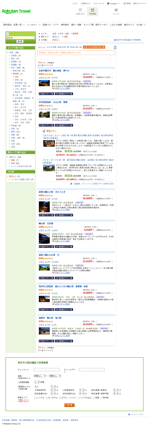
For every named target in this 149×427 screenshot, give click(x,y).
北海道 (14, 55)
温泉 (13, 163)
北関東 (14, 62)
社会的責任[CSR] (44, 420)
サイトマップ (99, 3)
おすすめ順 (51, 47)
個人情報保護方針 (26, 420)
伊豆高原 (18, 83)
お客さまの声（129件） (49, 230)
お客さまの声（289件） (49, 109)
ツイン (74, 398)
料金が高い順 (76, 47)
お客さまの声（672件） (49, 293)
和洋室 (106, 398)
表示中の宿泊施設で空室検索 (128, 40)
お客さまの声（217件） (49, 199)
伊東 (17, 80)
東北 (13, 58)
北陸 (13, 129)
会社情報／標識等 (9, 420)
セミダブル (53, 398)
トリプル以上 (86, 398)
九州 (13, 144)
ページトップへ (137, 414)
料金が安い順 (63, 47)
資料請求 (74, 420)
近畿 (13, 135)
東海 (13, 132)
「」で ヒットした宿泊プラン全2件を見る (93, 184)
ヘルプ (74, 3)
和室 (97, 398)
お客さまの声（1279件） (49, 262)
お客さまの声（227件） (49, 78)
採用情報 (57, 420)
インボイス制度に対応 (20, 179)
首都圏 (14, 65)
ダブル (64, 398)
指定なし (56, 37)
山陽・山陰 (16, 138)
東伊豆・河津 (20, 86)
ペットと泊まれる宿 (19, 166)
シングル (40, 398)
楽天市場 (126, 3)
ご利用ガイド (85, 3)
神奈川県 (17, 71)
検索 (69, 405)
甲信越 (14, 125)
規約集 (66, 420)
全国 (54, 34)
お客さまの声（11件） (48, 325)
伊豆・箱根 (64, 34)
